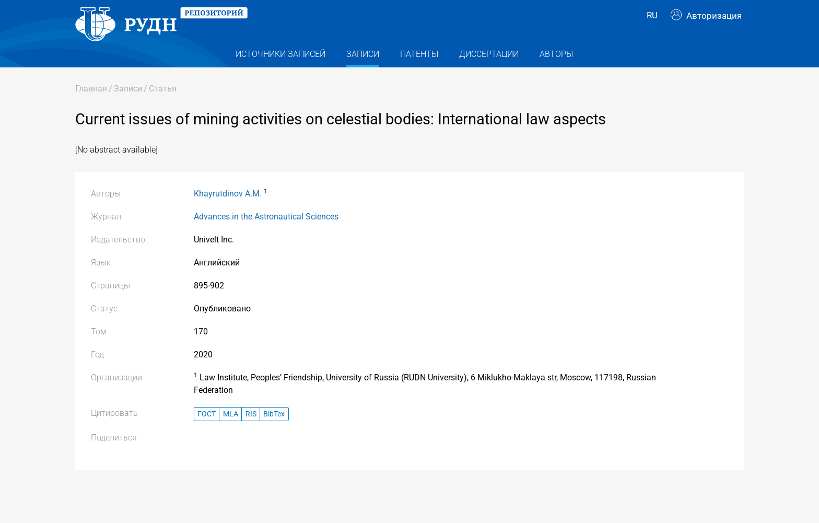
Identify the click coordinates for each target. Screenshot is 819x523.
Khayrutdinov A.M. (228, 210)
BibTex (274, 430)
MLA (230, 430)
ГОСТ (206, 430)
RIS (250, 430)
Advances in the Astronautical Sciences (266, 233)
